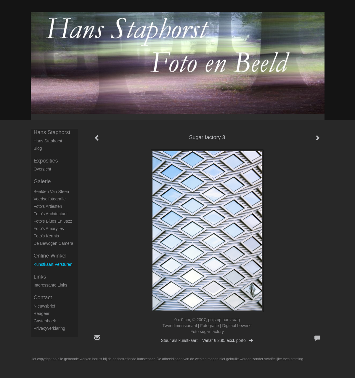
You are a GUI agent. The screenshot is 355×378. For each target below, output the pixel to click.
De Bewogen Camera (53, 243)
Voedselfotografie (50, 199)
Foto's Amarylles (49, 228)
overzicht (42, 169)
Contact (43, 297)
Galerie (42, 181)
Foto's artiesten (48, 206)
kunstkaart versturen (53, 264)
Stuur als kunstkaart (207, 340)
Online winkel (50, 256)
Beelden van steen (51, 191)
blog (38, 148)
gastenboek (45, 321)
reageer (42, 313)
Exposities (46, 161)
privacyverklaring (49, 328)
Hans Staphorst (52, 132)
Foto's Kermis (46, 236)
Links (40, 277)
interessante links (51, 285)
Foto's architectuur (51, 213)
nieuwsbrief (44, 306)
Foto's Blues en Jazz (53, 221)
